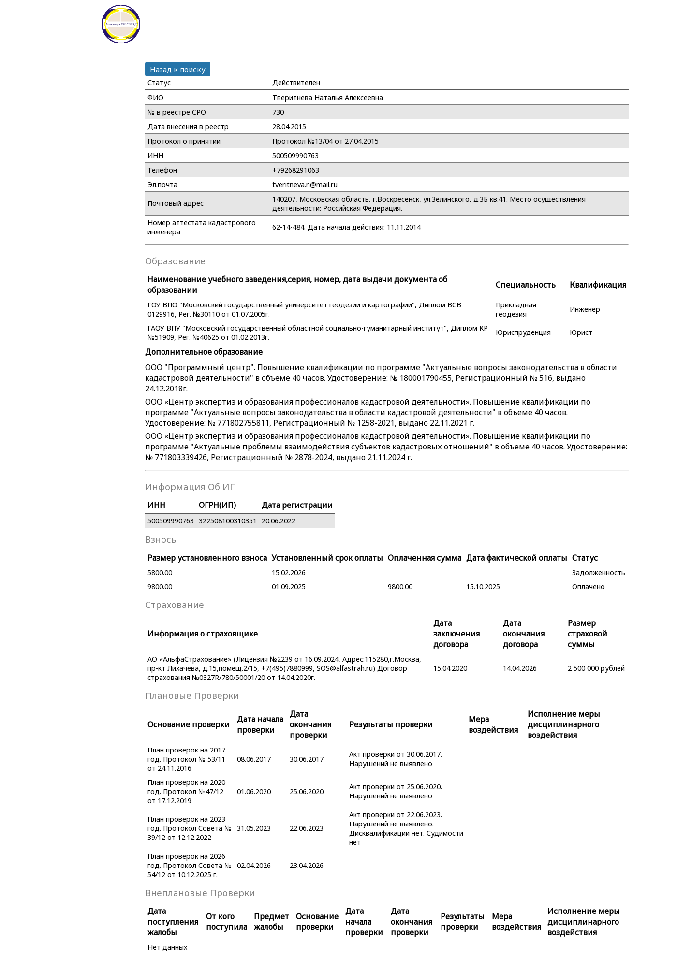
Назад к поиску (178, 69)
